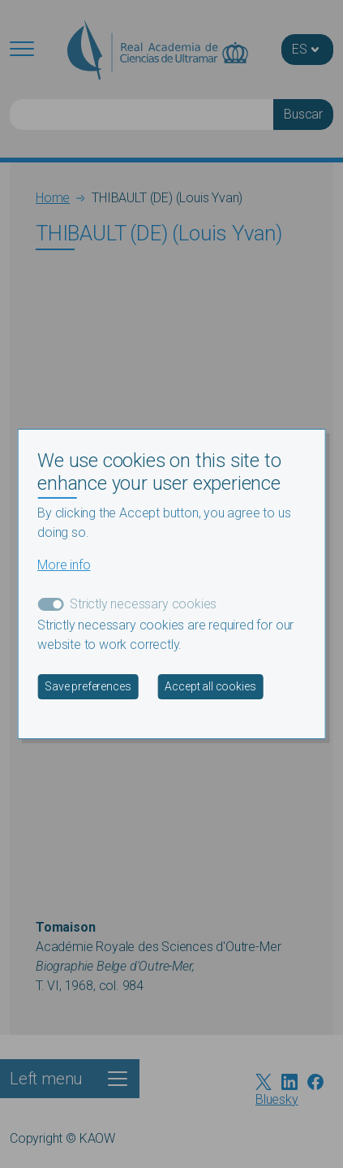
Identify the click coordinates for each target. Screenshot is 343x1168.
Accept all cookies (210, 686)
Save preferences (88, 686)
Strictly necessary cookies (143, 604)
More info (63, 565)
